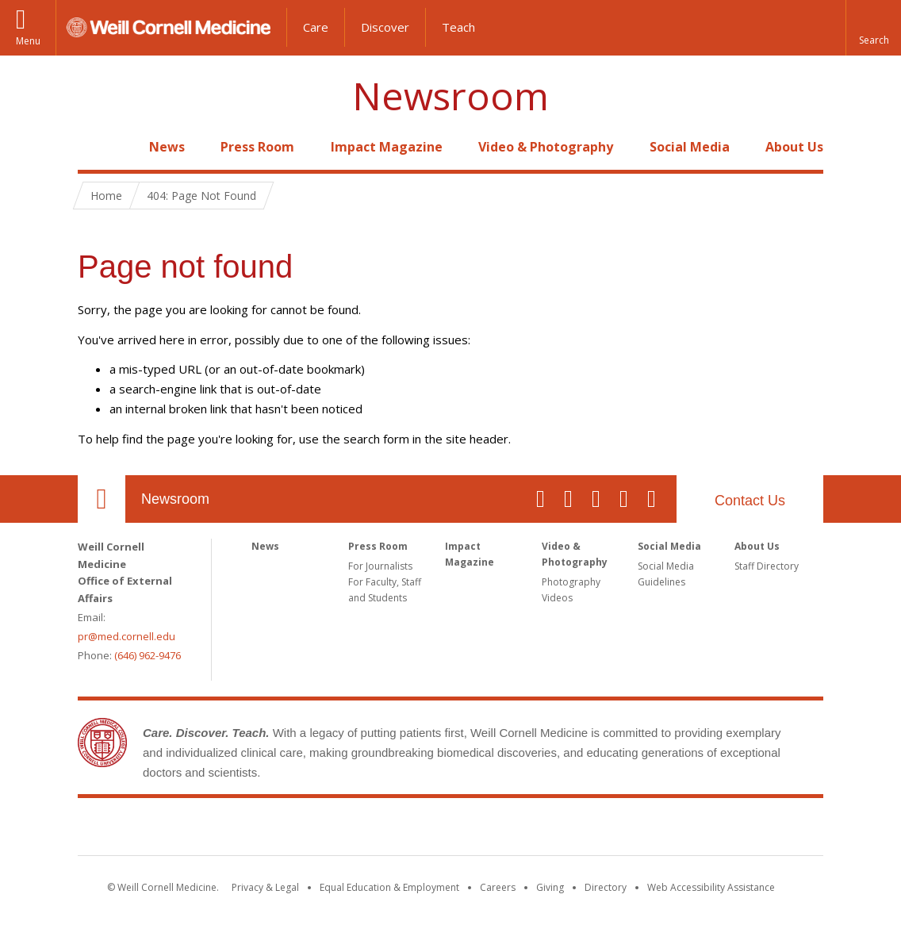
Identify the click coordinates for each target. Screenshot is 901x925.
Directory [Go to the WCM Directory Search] (606, 887)
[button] (873, 28)
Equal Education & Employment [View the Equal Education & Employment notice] (389, 887)
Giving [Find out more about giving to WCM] (550, 887)
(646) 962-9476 (147, 655)
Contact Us (750, 501)
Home (95, 146)
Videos (557, 598)
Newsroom (450, 96)
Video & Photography (545, 146)
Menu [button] (28, 41)
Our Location (101, 499)
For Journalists (380, 566)
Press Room (257, 146)
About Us (794, 146)
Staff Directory (766, 566)
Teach (458, 27)
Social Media (690, 146)
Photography (571, 582)
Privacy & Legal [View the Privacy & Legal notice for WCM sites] (265, 887)
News (167, 146)
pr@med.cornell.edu (126, 636)
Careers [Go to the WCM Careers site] (498, 887)
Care (315, 27)
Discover (385, 27)
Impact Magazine (387, 146)
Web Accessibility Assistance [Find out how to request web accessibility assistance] (711, 887)
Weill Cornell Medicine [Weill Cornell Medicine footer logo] (450, 829)
